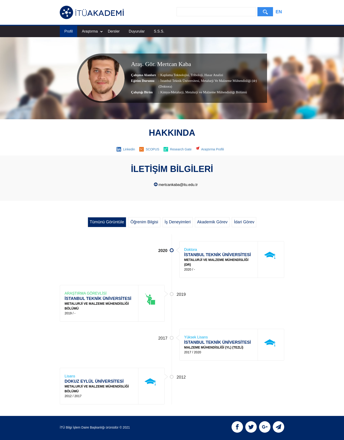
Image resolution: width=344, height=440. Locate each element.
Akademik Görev (212, 222)
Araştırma (92, 31)
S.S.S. (159, 31)
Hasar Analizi (213, 75)
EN (279, 11)
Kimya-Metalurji (172, 92)
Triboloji (196, 75)
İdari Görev (244, 222)
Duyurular (137, 31)
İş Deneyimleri (178, 222)
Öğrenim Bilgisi (144, 222)
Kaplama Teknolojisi (174, 75)
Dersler (114, 31)
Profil (68, 31)
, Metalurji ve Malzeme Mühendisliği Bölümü (215, 92)
